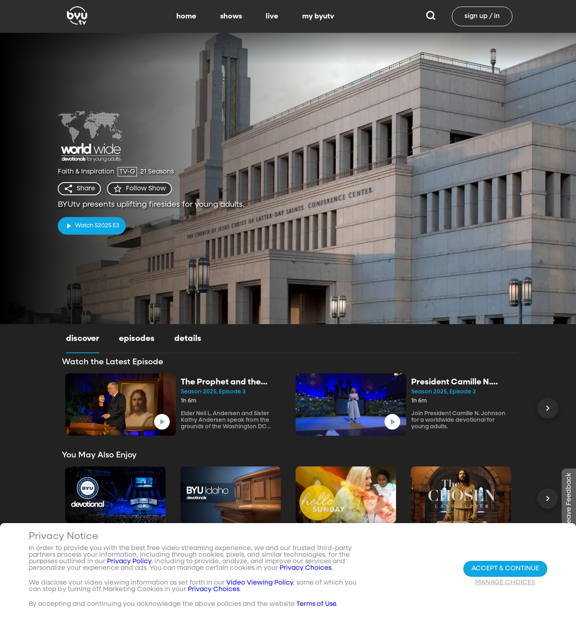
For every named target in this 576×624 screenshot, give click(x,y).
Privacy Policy (129, 561)
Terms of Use (316, 604)
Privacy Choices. (306, 568)
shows (231, 16)
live (272, 16)
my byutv (318, 16)
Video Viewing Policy (259, 583)
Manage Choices (505, 582)
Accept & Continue (505, 568)
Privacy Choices (213, 589)
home (186, 16)
